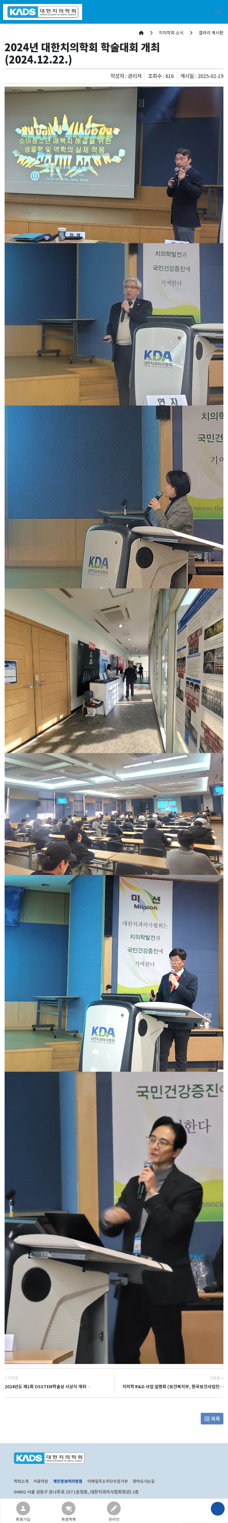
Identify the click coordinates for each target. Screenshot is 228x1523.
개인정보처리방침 (67, 1481)
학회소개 (21, 1481)
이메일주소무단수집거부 (107, 1481)
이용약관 (40, 1481)
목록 (212, 1418)
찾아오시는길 (144, 1481)
